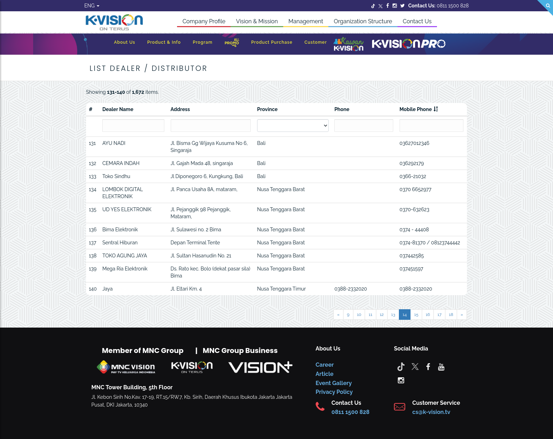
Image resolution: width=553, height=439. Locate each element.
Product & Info (164, 42)
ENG (91, 5)
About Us (124, 42)
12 (382, 314)
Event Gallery (334, 383)
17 (439, 314)
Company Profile (203, 21)
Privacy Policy (334, 392)
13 (393, 314)
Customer (315, 42)
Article (325, 374)
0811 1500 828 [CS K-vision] (351, 412)
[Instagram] (395, 6)
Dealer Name (117, 109)
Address (180, 109)
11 (370, 314)
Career (325, 364)
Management (305, 21)
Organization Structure (363, 21)
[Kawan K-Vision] (348, 44)
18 (451, 314)
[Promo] (232, 44)
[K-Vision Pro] (408, 44)
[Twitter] (373, 6)
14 (405, 314)
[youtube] (441, 366)
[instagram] (401, 379)
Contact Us (417, 21)
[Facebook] (387, 6)
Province (267, 109)
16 (428, 314)
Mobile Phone (416, 109)
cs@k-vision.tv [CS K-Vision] (431, 412)
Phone (342, 109)
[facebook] (428, 366)
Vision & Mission (257, 21)
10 (359, 314)
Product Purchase (271, 42)
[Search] (545, 8)
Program (203, 42)
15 (416, 314)
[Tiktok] (401, 366)
